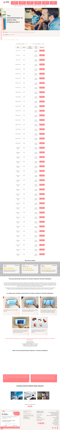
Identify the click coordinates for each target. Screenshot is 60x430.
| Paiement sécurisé (39, 420)
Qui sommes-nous (56, 420)
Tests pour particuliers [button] (19, 5)
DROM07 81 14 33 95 (53, 2)
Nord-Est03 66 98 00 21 (22, 2)
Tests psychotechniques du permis (54, 412)
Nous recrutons (56, 421)
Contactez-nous (56, 419)
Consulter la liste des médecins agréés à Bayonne (30, 385)
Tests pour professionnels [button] (28, 5)
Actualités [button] (45, 5)
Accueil (14, 5)
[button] (1, 269)
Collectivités (57, 418)
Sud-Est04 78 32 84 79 (45, 2)
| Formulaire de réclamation (41, 419)
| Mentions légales (39, 414)
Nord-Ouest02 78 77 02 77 (14, 2)
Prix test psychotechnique (55, 413)
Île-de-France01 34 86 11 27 (30, 2)
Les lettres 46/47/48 (56, 417)
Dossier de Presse (56, 424)
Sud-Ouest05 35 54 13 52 (38, 2)
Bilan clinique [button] (34, 5)
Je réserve (42, 50)
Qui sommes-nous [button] (40, 5)
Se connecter (57, 425)
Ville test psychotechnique (55, 414)
